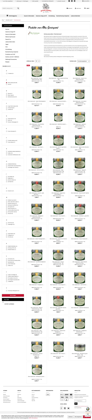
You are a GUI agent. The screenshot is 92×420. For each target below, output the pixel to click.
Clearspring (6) (11, 107)
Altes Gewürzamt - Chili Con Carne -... (37, 170)
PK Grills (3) (10, 237)
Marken (7, 29)
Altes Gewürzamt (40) (12, 82)
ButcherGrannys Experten (11, 51)
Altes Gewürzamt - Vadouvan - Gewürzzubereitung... (79, 124)
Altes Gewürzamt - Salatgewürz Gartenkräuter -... (80, 331)
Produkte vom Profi (10, 54)
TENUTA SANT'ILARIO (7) (13, 276)
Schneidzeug (8, 49)
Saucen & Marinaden (10, 34)
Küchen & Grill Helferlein (7, 400)
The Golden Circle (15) (12, 278)
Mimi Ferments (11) (12, 208)
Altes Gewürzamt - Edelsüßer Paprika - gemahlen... (58, 308)
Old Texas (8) (11, 222)
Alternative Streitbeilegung (21, 402)
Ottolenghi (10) (11, 224)
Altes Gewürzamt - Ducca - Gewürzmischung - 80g (36, 79)
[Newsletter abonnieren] (75, 404)
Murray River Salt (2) (12, 211)
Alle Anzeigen (13, 295)
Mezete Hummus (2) (12, 203)
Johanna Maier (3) (12, 180)
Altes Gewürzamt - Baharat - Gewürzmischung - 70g (37, 308)
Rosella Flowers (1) (12, 249)
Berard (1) (10, 93)
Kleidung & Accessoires (11, 59)
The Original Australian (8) (13, 279)
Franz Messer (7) (11, 142)
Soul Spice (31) (11, 258)
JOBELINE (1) (10, 178)
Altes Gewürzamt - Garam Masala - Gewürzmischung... (80, 262)
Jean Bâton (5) (11, 176)
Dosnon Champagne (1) (13, 122)
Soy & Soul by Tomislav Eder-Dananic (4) (14, 260)
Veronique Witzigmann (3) (13, 290)
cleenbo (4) (10, 109)
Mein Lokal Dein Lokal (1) (13, 201)
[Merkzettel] (69, 8)
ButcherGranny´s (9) (12, 96)
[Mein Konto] (78, 8)
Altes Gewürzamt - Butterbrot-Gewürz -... (58, 124)
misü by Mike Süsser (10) (13, 210)
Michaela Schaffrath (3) (13, 205)
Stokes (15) (10, 265)
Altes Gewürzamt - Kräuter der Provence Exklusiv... (58, 239)
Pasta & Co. (8, 39)
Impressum (19, 394)
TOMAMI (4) (10, 281)
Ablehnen (70, 416)
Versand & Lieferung (35, 397)
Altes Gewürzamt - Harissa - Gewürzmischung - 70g (58, 262)
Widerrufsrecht (19, 399)
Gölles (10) (10, 153)
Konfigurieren (87, 416)
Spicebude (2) (11, 262)
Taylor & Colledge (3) (12, 274)
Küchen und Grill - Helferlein (12, 56)
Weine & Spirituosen (10, 36)
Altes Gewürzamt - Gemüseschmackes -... (58, 101)
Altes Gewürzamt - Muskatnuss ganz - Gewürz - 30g (80, 354)
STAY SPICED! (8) (11, 263)
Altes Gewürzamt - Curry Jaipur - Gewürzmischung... (80, 102)
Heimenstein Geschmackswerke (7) (14, 165)
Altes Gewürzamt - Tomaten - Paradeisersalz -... (37, 354)
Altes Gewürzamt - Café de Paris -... (79, 284)
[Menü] (90, 407)
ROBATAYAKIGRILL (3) (12, 246)
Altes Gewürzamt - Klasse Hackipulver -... (80, 238)
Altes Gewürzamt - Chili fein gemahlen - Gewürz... (58, 147)
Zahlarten (33, 399)
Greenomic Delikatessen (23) (14, 154)
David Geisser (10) (12, 118)
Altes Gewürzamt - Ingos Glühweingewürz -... (37, 102)
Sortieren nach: (73, 61)
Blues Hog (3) (11, 95)
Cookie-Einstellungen (20, 400)
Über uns (33, 394)
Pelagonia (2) (11, 235)
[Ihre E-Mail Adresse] (80, 401)
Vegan (6, 44)
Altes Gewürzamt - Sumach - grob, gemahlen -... (36, 193)
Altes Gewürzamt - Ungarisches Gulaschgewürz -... (58, 193)
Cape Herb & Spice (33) (13, 106)
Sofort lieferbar (9, 304)
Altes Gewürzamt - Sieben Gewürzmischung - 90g (58, 79)
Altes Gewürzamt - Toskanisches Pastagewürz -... (58, 331)
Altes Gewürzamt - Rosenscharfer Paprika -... (80, 193)
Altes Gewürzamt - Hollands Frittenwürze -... (80, 308)
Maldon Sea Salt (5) (12, 200)
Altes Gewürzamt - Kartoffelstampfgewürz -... (37, 262)
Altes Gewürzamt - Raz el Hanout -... (58, 353)
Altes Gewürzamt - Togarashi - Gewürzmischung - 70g (79, 170)
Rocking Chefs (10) (12, 247)
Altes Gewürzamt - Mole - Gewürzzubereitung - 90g (58, 170)
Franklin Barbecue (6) (12, 140)
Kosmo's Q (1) (11, 190)
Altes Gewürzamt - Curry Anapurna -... (58, 284)
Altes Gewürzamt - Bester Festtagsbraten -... (36, 238)
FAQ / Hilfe (33, 400)
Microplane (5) (11, 206)
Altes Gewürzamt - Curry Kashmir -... (58, 215)
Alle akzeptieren (78, 416)
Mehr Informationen (33, 418)
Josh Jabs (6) (10, 181)
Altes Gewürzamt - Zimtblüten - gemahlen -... (80, 216)
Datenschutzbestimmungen (82, 406)
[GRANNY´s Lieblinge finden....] (11, 8)
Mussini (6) (10, 213)
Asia (6, 46)
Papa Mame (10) (11, 233)
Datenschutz (19, 397)
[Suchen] (18, 8)
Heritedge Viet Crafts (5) (13, 167)
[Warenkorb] (87, 8)
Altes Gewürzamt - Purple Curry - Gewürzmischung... (80, 79)
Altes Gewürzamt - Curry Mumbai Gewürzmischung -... (37, 124)
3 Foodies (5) (10, 73)
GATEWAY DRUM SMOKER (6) (14, 151)
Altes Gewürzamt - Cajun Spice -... (37, 147)
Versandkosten (34, 412)
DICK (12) (10, 120)
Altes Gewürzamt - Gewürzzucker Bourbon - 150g (80, 147)
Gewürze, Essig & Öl (10, 31)
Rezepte (7, 61)
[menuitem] (11, 8)
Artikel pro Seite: (30, 61)
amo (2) (9, 84)
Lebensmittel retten (10, 41)
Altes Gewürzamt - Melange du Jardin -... (36, 376)
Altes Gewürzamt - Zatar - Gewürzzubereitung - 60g (36, 331)
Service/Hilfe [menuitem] (85, 1)
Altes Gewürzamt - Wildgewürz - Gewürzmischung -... (37, 216)
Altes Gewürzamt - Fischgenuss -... (36, 284)
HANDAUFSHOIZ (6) (12, 164)
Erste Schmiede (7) (12, 131)
